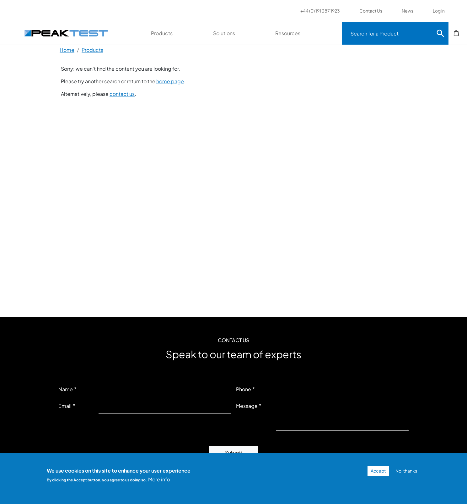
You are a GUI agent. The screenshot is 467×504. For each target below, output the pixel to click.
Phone (243, 389)
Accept (378, 471)
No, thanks (406, 471)
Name (65, 389)
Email (65, 406)
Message (247, 406)
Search (440, 33)
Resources (287, 33)
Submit (233, 452)
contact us (122, 93)
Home (67, 50)
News (407, 11)
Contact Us (370, 11)
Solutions (224, 33)
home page (170, 81)
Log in (439, 11)
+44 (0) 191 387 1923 (320, 11)
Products (162, 33)
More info (159, 479)
